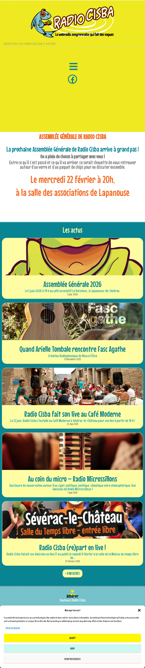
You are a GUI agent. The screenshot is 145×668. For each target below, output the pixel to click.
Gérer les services (13, 628)
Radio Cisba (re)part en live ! (72, 547)
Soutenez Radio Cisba (72, 600)
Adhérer (72, 596)
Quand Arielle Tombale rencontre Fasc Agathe (72, 349)
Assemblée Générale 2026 (73, 284)
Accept (72, 638)
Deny (72, 648)
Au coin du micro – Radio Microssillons (72, 478)
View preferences (72, 659)
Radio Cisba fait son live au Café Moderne (72, 414)
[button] (139, 610)
